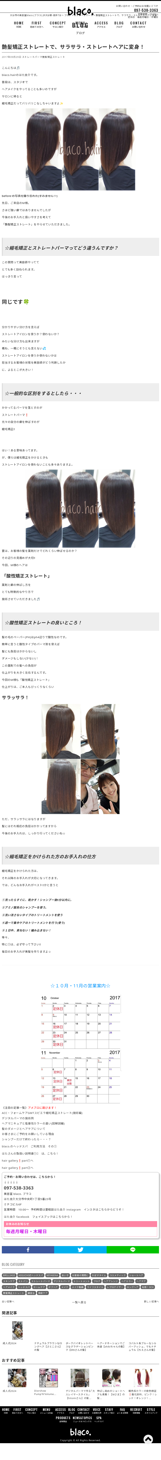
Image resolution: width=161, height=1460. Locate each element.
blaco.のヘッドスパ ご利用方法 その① (29, 1163)
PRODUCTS (63, 1436)
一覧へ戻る (79, 1319)
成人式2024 (9, 1407)
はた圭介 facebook (16, 1233)
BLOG (119, 25)
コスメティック (118, 1292)
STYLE (151, 1427)
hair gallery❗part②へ (18, 1184)
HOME (19, 25)
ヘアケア (141, 1298)
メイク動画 (78, 1304)
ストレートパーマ (32, 74)
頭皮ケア (43, 1309)
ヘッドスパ (24, 1304)
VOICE (96, 1427)
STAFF (109, 1427)
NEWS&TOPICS (82, 1436)
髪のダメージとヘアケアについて (23, 1145)
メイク (64, 1304)
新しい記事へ (151, 1318)
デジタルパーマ (62, 1298)
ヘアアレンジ (111, 1298)
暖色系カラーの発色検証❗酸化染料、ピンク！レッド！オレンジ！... (143, 1411)
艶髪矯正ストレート (53, 74)
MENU (80, 25)
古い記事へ (8, 1318)
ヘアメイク (9, 1304)
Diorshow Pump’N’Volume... (45, 1409)
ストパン (23, 1298)
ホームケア (39, 1304)
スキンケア (9, 1298)
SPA (99, 1436)
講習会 (31, 1309)
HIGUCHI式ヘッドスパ (31, 1292)
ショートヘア (136, 1292)
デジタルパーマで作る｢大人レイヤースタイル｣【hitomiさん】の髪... (80, 1411)
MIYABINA (52, 1292)
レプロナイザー (115, 1304)
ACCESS (101, 25)
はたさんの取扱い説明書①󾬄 (20, 1170)
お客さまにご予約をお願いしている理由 (28, 1151)
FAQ (122, 1427)
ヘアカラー (127, 1298)
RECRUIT (136, 1427)
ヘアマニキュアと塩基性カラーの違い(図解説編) (33, 1140)
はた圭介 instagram (67, 1226)
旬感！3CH (148, 1304)
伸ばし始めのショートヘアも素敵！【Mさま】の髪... (111, 1411)
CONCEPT (58, 25)
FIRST (36, 25)
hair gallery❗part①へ (18, 1177)
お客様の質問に (80, 1292)
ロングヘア (133, 1304)
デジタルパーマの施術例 (18, 1135)
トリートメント (82, 1298)
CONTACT (138, 25)
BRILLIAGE (9, 1292)
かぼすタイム (99, 1292)
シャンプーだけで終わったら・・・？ (26, 1156)
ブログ (96, 1298)
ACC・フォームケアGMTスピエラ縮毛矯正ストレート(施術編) (42, 1130)
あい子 (65, 1292)
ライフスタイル (95, 1304)
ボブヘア (53, 1304)
